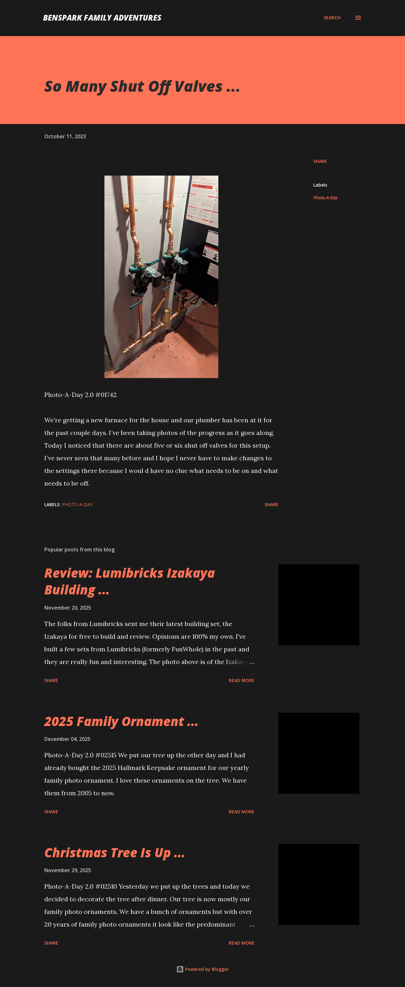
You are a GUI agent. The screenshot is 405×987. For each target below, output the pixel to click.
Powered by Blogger (202, 969)
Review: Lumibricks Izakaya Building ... (129, 581)
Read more (241, 680)
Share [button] (320, 161)
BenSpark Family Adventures (102, 17)
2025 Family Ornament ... (121, 721)
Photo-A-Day (325, 198)
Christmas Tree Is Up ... (114, 852)
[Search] (332, 18)
